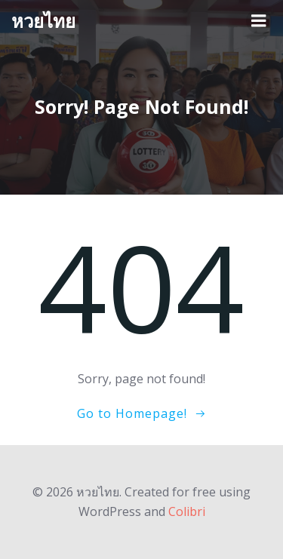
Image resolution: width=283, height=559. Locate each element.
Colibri (186, 511)
